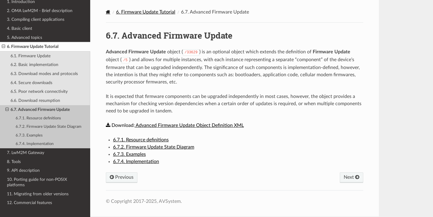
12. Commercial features (29, 202)
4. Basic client (19, 28)
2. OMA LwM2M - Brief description (39, 10)
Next (351, 177)
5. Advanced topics (24, 37)
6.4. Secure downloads (31, 82)
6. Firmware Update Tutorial (30, 46)
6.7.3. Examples (29, 135)
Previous (122, 177)
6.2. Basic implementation (34, 64)
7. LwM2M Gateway (25, 152)
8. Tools (14, 161)
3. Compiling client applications (35, 19)
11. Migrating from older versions (38, 194)
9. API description (23, 170)
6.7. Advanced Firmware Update (37, 109)
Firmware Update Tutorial (145, 12)
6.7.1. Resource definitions (38, 118)
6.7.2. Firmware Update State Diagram (48, 127)
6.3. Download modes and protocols (44, 73)
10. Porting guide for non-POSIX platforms (37, 182)
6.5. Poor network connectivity (39, 91)
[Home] (108, 11)
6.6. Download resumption (35, 100)
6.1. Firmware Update (31, 56)
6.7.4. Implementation (35, 144)
